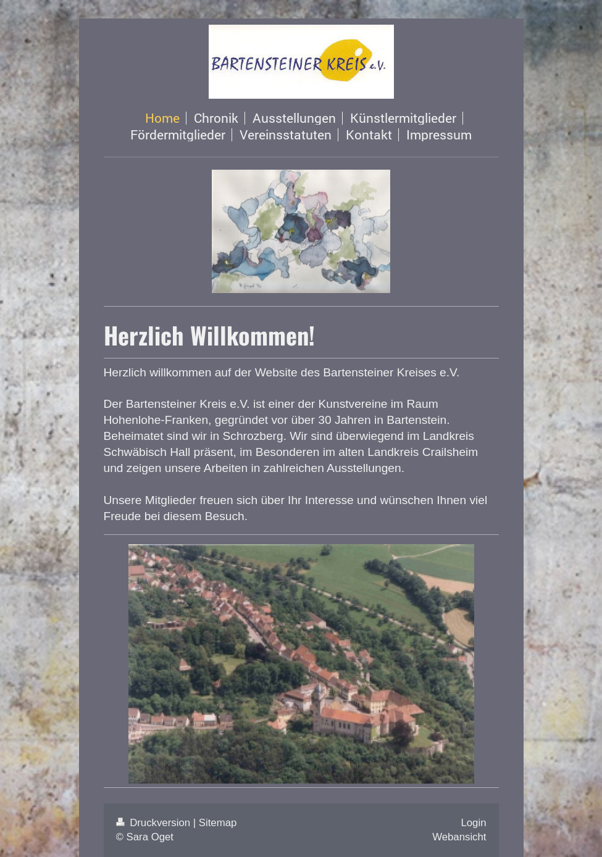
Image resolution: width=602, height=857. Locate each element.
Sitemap (218, 823)
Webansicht (459, 837)
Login (473, 823)
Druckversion (154, 823)
